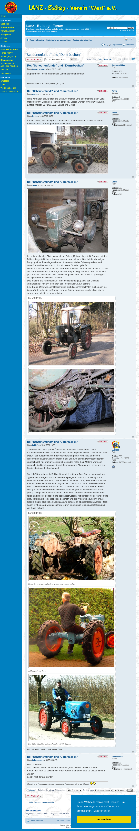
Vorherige (31, 790)
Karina (34, 94)
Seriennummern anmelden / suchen (9, 64)
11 (123, 59)
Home (3, 16)
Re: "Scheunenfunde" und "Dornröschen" (55, 65)
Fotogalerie (6, 34)
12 (127, 59)
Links (3, 84)
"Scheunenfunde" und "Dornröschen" (53, 55)
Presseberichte (7, 27)
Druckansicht (126, 39)
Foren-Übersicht (37, 40)
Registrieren (117, 45)
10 (120, 59)
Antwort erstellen (34, 59)
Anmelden (129, 45)
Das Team (60, 820)
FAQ (106, 45)
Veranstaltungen (8, 31)
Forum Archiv (7, 53)
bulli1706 (35, 445)
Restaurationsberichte (82, 40)
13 (130, 59)
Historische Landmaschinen (58, 40)
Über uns (5, 24)
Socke (34, 185)
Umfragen (5, 81)
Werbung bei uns (8, 88)
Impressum (6, 73)
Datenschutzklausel (9, 91)
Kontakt (4, 41)
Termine (4, 69)
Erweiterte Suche (127, 30)
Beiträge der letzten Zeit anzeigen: (60, 790)
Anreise (4, 38)
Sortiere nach (98, 790)
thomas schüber (38, 69)
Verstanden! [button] (104, 819)
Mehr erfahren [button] (102, 810)
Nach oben (133, 86)
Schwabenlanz (38, 760)
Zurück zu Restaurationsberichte (40, 803)
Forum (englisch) (8, 56)
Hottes (34, 116)
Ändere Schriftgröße (131, 39)
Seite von (104, 59)
